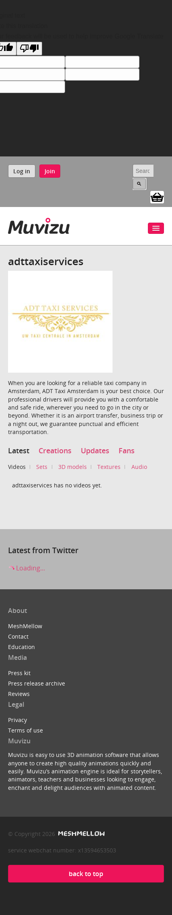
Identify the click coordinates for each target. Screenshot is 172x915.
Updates (95, 450)
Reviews (19, 694)
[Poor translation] (29, 48)
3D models (72, 467)
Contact (18, 636)
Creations (55, 450)
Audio (139, 467)
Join (50, 171)
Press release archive (36, 683)
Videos (17, 467)
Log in (21, 171)
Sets (41, 467)
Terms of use (25, 730)
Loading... (26, 568)
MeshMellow (25, 626)
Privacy (17, 720)
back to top (86, 873)
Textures (109, 467)
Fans (127, 450)
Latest (18, 450)
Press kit (19, 673)
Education (21, 647)
